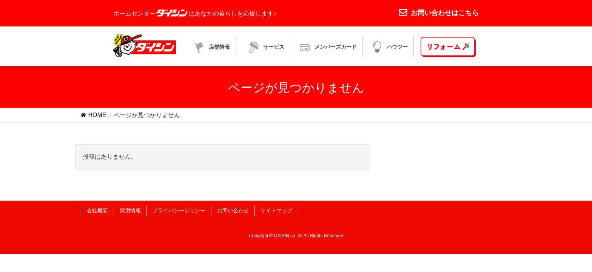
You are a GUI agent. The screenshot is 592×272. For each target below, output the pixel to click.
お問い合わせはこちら (439, 13)
